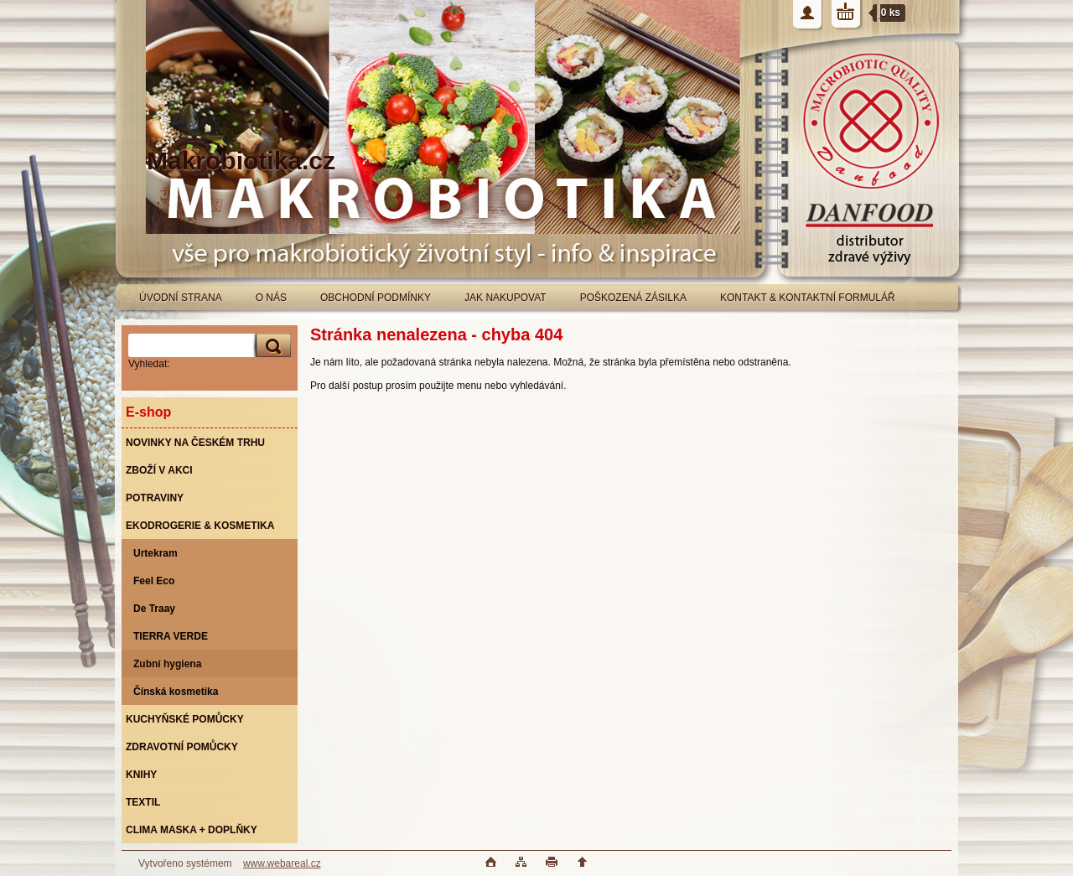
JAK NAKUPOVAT (505, 297)
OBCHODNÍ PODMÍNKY (375, 297)
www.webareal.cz (282, 863)
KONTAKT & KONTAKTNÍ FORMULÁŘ (807, 297)
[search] (271, 346)
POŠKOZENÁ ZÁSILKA (633, 297)
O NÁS (271, 297)
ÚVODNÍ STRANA (180, 297)
